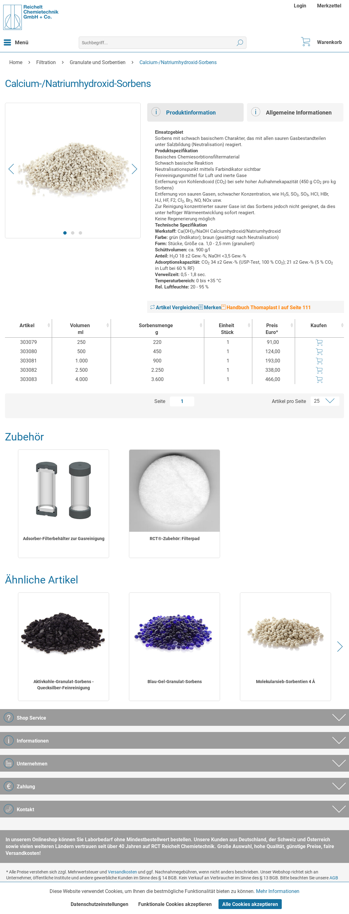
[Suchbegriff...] (162, 43)
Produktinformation (183, 111)
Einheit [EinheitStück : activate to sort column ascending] (226, 329)
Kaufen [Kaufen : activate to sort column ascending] (319, 325)
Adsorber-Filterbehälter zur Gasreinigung (63, 538)
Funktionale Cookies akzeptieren (175, 904)
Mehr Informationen (277, 891)
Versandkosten (122, 871)
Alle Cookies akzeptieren (250, 904)
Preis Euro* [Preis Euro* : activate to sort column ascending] (272, 329)
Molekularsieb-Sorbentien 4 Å (285, 681)
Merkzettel (329, 6)
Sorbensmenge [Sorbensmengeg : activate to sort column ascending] (156, 329)
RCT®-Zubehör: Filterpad (175, 538)
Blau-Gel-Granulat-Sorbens (175, 681)
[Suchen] (240, 43)
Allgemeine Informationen (291, 111)
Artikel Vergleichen (174, 307)
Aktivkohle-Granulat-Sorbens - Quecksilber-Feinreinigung (63, 684)
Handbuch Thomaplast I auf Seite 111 (266, 307)
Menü (16, 41)
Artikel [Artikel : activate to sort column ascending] (27, 325)
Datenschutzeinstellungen (99, 904)
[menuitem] (300, 5)
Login (300, 6)
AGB (333, 877)
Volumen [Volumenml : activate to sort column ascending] (79, 329)
